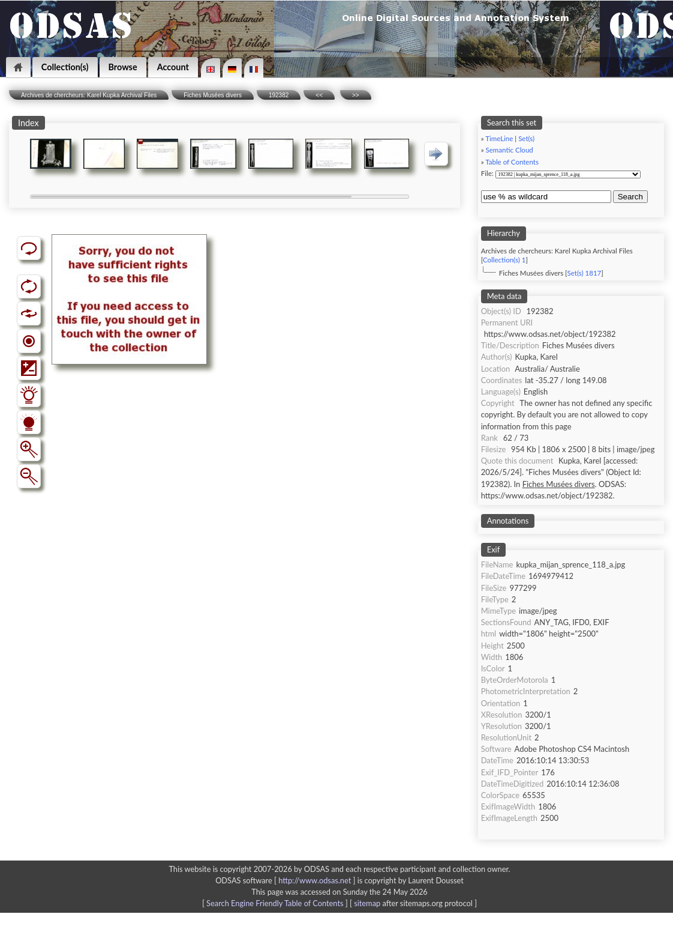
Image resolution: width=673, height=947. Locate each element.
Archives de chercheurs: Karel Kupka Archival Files (89, 95)
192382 (279, 95)
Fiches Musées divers (213, 95)
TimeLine (499, 138)
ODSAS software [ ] (286, 880)
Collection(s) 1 (504, 260)
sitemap (367, 903)
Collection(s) (65, 67)
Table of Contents (512, 162)
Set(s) (526, 138)
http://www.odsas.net (314, 880)
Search (630, 196)
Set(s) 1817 (584, 273)
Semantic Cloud (509, 150)
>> (355, 95)
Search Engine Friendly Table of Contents (274, 903)
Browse (123, 67)
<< (319, 95)
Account (173, 67)
